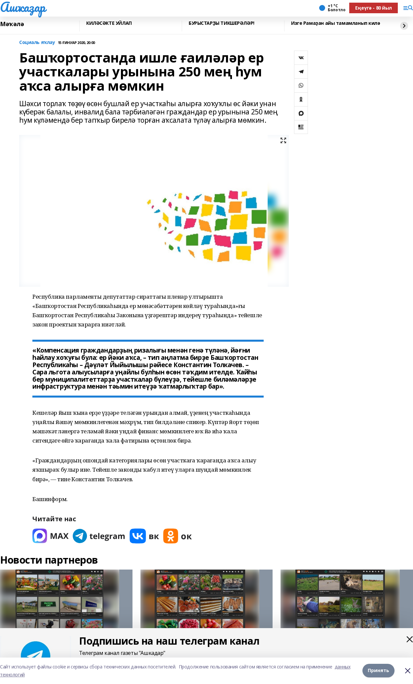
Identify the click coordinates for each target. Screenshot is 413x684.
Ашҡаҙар (22, 7)
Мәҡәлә (12, 24)
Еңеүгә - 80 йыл (373, 8)
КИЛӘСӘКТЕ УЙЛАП (109, 23)
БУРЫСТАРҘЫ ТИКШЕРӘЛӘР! (221, 23)
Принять (378, 670)
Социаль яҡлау (37, 42)
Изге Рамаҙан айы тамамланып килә (335, 23)
